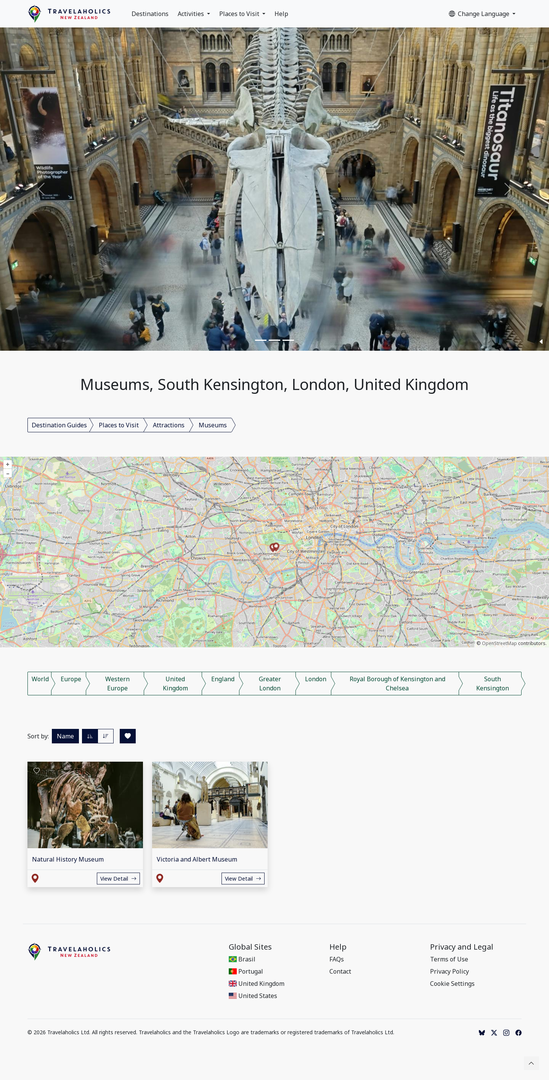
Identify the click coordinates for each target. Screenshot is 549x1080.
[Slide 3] (288, 340)
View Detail (118, 878)
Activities (191, 14)
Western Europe (117, 683)
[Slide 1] (260, 340)
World (40, 679)
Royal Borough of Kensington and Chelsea (397, 683)
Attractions (169, 425)
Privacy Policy (449, 971)
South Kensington (492, 683)
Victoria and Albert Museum (197, 859)
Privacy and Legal (461, 947)
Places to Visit (240, 14)
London (315, 679)
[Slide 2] (274, 340)
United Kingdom (175, 683)
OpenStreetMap (499, 643)
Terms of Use (449, 959)
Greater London (270, 683)
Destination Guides (59, 425)
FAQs (336, 959)
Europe (71, 679)
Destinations (150, 14)
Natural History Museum (68, 859)
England (222, 679)
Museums (213, 425)
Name (65, 736)
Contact (340, 971)
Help (281, 14)
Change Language (480, 14)
